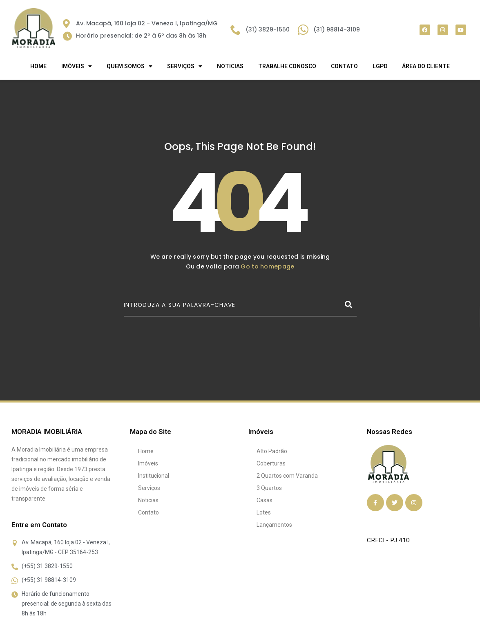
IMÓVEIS (76, 66)
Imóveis (148, 463)
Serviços (149, 488)
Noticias (230, 66)
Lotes (264, 512)
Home (38, 66)
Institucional (153, 475)
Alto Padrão (272, 451)
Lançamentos (274, 524)
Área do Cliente (426, 66)
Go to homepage (267, 266)
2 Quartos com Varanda (287, 475)
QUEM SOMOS (129, 66)
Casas (264, 500)
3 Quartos (269, 488)
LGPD (380, 66)
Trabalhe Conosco (287, 66)
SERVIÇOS (184, 66)
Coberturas (271, 463)
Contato (344, 66)
